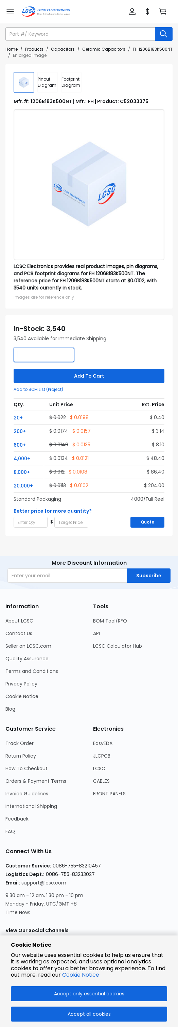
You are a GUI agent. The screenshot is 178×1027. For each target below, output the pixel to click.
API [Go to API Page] (96, 633)
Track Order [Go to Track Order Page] (19, 743)
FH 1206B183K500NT (153, 49)
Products (34, 49)
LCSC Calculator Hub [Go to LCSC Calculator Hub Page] (117, 646)
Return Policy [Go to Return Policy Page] (20, 755)
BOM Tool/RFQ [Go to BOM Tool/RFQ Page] (110, 620)
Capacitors (63, 49)
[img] (24, 82)
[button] (132, 11)
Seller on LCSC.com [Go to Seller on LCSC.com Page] (28, 646)
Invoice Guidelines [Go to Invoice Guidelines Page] (26, 793)
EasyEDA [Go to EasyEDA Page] (102, 743)
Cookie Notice (80, 975)
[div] (47, 82)
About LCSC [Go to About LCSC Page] (19, 620)
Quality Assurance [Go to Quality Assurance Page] (27, 658)
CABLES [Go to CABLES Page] (101, 781)
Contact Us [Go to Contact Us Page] (18, 633)
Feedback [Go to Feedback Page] (17, 818)
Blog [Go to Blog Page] (10, 709)
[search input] (81, 34)
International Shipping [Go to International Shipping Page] (31, 806)
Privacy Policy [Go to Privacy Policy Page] (21, 683)
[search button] (164, 34)
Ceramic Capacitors (103, 49)
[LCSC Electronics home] (46, 11)
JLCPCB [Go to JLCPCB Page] (101, 755)
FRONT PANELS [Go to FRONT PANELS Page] (109, 793)
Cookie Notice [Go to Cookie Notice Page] (21, 696)
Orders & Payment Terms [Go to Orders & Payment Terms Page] (35, 781)
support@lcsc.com (43, 882)
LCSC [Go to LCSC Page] (99, 768)
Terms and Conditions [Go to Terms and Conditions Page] (31, 671)
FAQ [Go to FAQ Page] (10, 831)
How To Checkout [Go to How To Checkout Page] (26, 768)
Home (11, 49)
